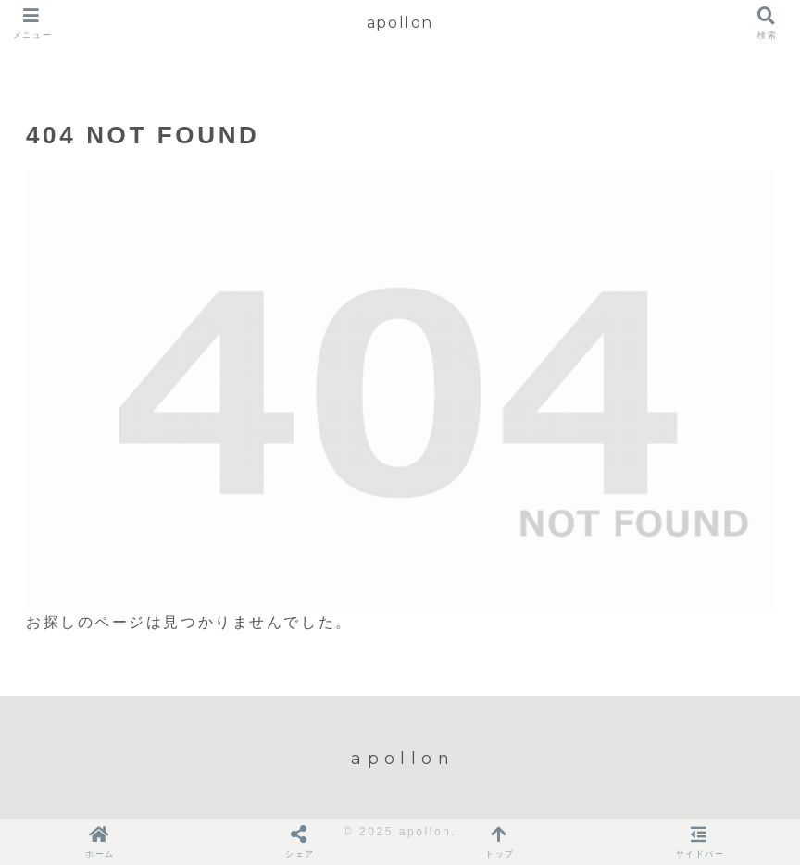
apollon (400, 22)
